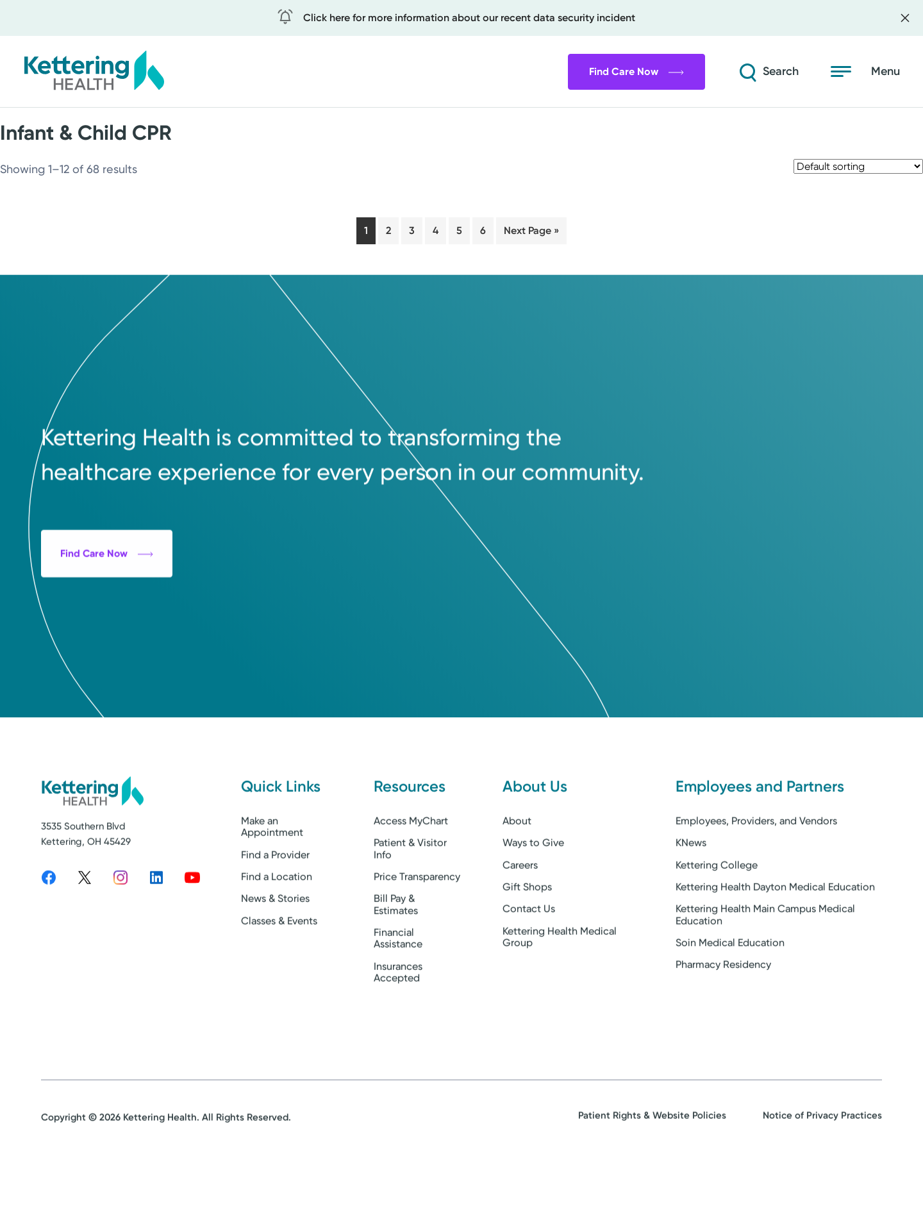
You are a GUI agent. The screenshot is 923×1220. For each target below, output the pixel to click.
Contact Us (529, 963)
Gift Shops (527, 941)
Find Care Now (618, 71)
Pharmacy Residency (723, 1018)
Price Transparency (417, 930)
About (517, 875)
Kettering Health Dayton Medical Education (775, 941)
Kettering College (717, 918)
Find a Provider (275, 908)
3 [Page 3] (412, 230)
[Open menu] (865, 71)
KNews (691, 896)
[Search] (759, 72)
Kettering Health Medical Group (560, 990)
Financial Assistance (398, 992)
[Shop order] (858, 166)
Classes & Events (279, 974)
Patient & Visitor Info (410, 902)
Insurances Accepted (398, 1026)
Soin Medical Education (730, 996)
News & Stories (275, 952)
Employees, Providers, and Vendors (756, 875)
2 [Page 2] (388, 230)
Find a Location (276, 930)
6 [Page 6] (483, 230)
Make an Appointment (272, 880)
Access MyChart (411, 875)
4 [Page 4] (435, 230)
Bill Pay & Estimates (396, 958)
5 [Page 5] (459, 230)
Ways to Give (533, 896)
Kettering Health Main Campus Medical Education (765, 968)
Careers (520, 918)
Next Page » (531, 230)
